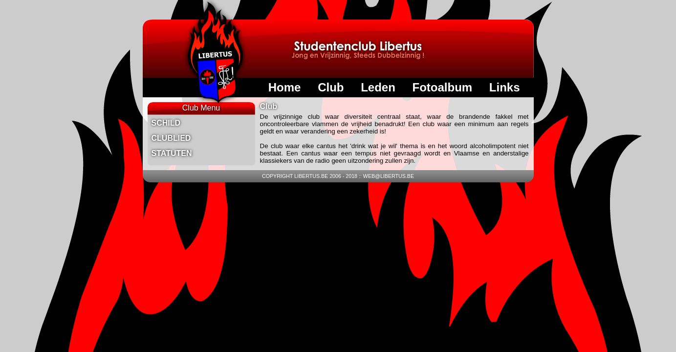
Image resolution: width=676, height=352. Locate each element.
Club (331, 87)
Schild (166, 123)
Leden (378, 87)
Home (284, 87)
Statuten (172, 153)
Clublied (171, 138)
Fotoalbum (442, 87)
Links (504, 87)
